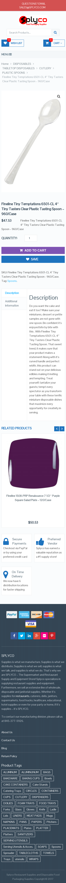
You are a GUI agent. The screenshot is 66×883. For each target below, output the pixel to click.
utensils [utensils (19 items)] (19, 859)
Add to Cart (33, 250)
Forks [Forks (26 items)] (6, 809)
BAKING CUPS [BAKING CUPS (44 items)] (31, 778)
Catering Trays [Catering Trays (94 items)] (12, 791)
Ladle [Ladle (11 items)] (53, 809)
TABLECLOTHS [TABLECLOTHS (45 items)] (28, 853)
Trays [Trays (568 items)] (6, 859)
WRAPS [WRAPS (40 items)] (34, 859)
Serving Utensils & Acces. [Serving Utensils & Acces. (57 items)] (18, 847)
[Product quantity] (30, 238)
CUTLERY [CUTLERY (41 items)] (21, 797)
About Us (6, 732)
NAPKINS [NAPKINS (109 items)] (9, 822)
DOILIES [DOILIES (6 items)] (8, 803)
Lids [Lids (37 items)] (5, 816)
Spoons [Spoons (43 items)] (56, 847)
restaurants (22, 696)
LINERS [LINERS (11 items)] (17, 816)
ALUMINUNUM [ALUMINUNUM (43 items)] (30, 772)
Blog (4, 748)
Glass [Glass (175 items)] (18, 809)
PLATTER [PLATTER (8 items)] (42, 828)
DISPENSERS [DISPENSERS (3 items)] (40, 797)
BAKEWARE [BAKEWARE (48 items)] (10, 778)
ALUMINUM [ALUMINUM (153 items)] (10, 772)
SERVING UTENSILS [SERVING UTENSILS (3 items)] (15, 840)
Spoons (12, 281)
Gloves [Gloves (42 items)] (30, 809)
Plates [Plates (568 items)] (28, 828)
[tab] (14, 293)
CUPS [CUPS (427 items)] (7, 797)
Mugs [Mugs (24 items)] (49, 816)
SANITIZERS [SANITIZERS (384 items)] (25, 834)
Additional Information (12, 303)
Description (12, 293)
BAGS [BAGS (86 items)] (47, 772)
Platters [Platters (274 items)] (8, 834)
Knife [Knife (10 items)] (42, 809)
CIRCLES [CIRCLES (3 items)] (31, 791)
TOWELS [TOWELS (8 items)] (48, 853)
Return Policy (9, 756)
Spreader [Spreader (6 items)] (8, 853)
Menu (5, 54)
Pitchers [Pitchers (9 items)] (51, 822)
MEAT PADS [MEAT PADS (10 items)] (34, 816)
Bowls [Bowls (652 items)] (48, 778)
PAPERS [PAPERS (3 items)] (37, 822)
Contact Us (8, 740)
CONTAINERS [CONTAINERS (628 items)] (50, 791)
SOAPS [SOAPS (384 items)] (42, 847)
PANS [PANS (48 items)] (23, 822)
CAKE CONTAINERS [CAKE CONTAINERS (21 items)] (15, 784)
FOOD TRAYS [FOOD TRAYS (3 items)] (47, 803)
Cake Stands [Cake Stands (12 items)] (40, 784)
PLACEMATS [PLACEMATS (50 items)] (11, 828)
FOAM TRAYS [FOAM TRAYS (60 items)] (26, 803)
